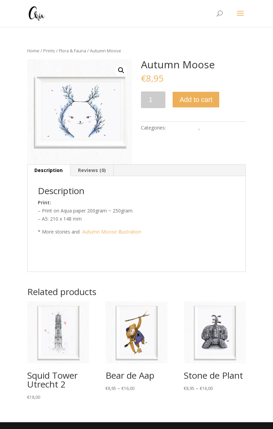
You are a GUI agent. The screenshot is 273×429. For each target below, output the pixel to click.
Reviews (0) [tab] (92, 170)
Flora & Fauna (72, 51)
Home (33, 51)
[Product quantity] (153, 99)
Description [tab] (48, 170)
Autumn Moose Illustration (111, 231)
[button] (121, 70)
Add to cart (195, 99)
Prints (49, 51)
